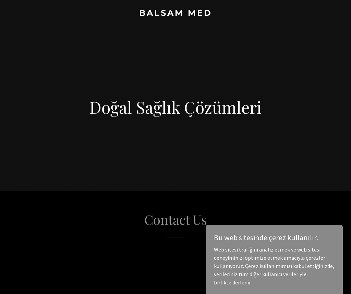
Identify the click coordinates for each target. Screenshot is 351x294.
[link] (175, 13)
